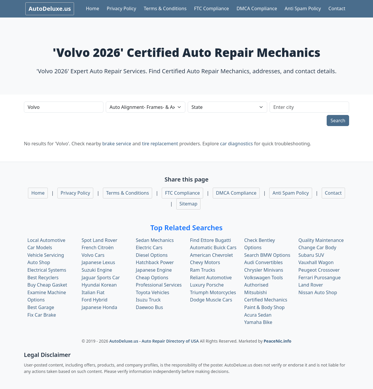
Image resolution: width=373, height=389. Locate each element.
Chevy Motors (205, 262)
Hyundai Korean (99, 285)
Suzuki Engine (97, 270)
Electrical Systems (46, 270)
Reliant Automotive (211, 277)
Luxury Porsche (207, 285)
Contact (336, 8)
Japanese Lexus (98, 262)
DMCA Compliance (257, 8)
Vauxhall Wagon (316, 262)
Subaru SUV (311, 255)
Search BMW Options (267, 255)
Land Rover (310, 285)
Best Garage (40, 307)
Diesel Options (152, 255)
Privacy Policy (121, 8)
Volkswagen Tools (263, 277)
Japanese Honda (99, 307)
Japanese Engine (154, 270)
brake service (116, 143)
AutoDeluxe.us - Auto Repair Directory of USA (154, 341)
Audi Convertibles (263, 262)
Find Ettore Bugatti (210, 240)
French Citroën (98, 247)
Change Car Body (317, 247)
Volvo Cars (93, 255)
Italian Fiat (93, 292)
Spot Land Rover (99, 240)
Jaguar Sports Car (101, 277)
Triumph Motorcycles (213, 292)
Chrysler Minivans (263, 270)
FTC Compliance (211, 8)
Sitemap (189, 203)
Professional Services (159, 285)
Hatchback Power (155, 262)
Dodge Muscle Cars (211, 299)
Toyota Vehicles (152, 292)
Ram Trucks (202, 270)
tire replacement (160, 143)
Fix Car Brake (41, 315)
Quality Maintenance (321, 240)
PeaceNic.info (277, 341)
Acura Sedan (258, 315)
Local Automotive (46, 240)
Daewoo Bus (149, 307)
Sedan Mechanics (155, 240)
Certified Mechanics (265, 299)
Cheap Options (152, 277)
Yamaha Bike (258, 322)
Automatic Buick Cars (213, 247)
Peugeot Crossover (319, 270)
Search (337, 120)
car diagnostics (236, 143)
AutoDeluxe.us (50, 9)
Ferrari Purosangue (319, 277)
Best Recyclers (43, 277)
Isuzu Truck (148, 299)
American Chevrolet (211, 255)
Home (92, 8)
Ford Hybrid (95, 299)
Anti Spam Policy (303, 8)
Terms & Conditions (165, 8)
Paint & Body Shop (264, 307)
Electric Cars (149, 247)
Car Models (39, 247)
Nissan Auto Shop (317, 292)
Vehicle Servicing (45, 255)
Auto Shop (38, 262)
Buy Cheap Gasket (47, 285)
